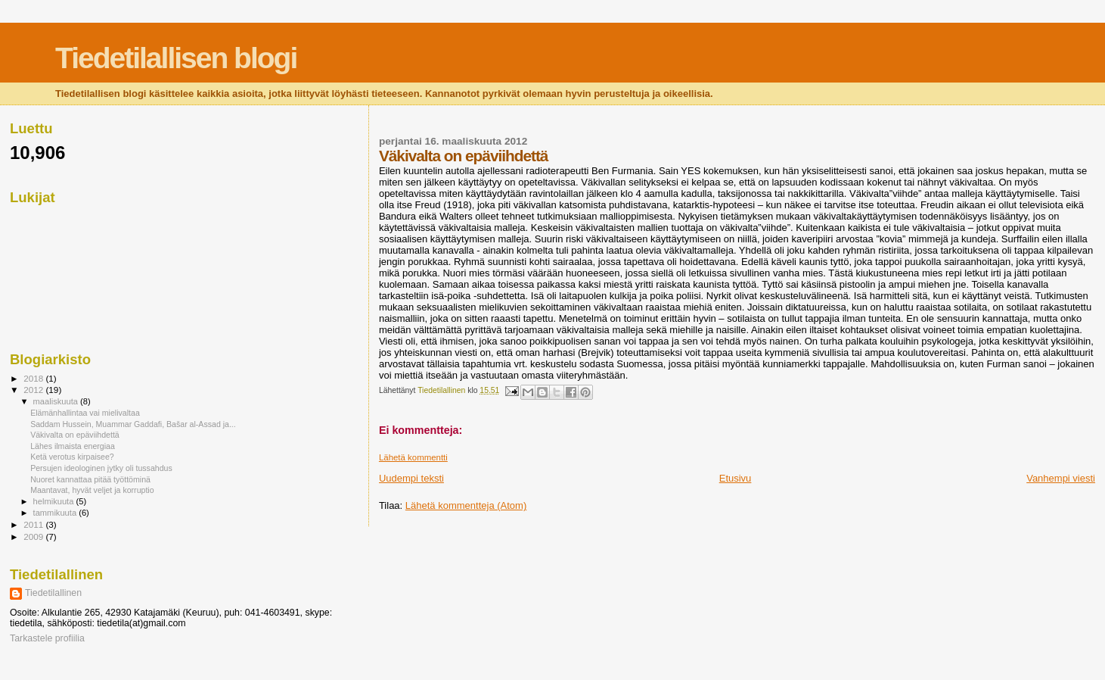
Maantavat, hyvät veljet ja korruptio (92, 489)
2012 (34, 390)
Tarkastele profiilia (47, 638)
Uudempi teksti (411, 478)
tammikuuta (56, 512)
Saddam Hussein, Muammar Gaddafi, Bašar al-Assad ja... (133, 424)
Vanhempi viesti (1060, 478)
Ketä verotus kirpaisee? (72, 456)
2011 (34, 524)
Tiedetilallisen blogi (175, 58)
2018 (34, 378)
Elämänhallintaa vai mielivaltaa (85, 412)
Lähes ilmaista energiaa (72, 446)
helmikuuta (54, 501)
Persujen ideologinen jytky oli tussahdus (101, 468)
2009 (34, 536)
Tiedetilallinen (53, 593)
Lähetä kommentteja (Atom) (465, 505)
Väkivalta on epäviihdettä (75, 434)
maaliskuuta (56, 401)
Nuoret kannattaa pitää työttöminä (90, 479)
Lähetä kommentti (413, 457)
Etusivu (735, 478)
